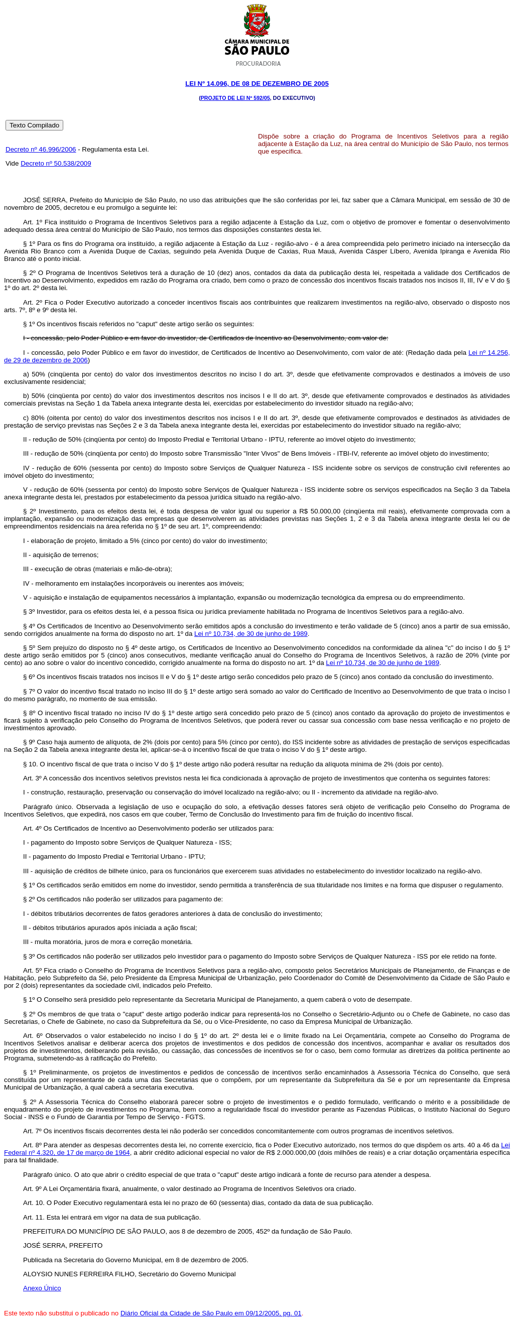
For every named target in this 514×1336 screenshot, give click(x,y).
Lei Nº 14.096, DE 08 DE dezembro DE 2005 (257, 83)
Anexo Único (42, 1288)
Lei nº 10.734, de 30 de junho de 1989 (251, 633)
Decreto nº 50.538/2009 (56, 163)
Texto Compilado (34, 125)
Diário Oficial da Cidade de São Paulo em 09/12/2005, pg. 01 (211, 1313)
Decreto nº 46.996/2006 (41, 149)
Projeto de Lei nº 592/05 (235, 98)
